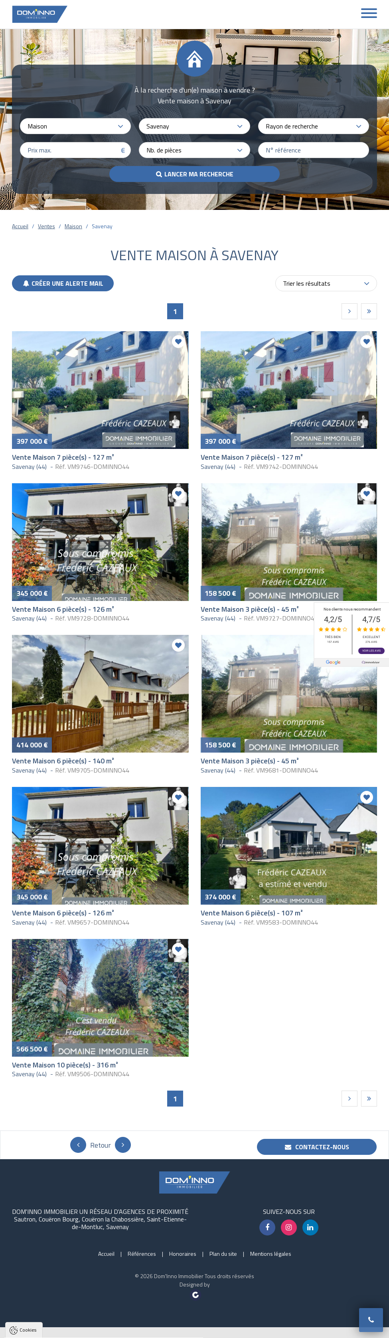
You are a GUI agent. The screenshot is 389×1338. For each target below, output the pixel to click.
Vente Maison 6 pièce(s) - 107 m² (252, 912)
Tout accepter (56, 1328)
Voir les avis (371, 650)
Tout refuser (106, 1328)
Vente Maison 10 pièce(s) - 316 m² (65, 1064)
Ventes (46, 226)
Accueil (20, 226)
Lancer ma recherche (198, 174)
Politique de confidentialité (46, 1308)
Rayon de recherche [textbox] (292, 126)
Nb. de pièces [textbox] (164, 150)
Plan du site (223, 1253)
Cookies (28, 1228)
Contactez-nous (317, 1147)
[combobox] (75, 126)
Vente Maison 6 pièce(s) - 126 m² (63, 609)
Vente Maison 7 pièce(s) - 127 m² (63, 457)
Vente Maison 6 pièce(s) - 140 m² (63, 760)
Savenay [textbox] (157, 126)
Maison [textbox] (37, 126)
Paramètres (153, 1328)
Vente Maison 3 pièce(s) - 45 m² (250, 609)
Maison (73, 226)
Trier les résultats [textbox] (306, 283)
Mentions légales (270, 1253)
